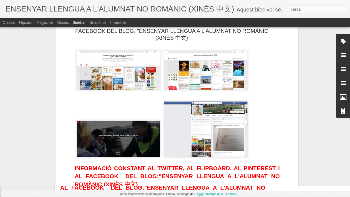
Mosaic (63, 22)
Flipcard (26, 22)
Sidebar (79, 22)
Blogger (199, 194)
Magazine (44, 22)
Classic (9, 22)
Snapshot (98, 22)
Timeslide (118, 22)
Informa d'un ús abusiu (221, 194)
